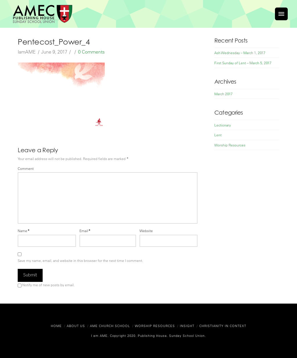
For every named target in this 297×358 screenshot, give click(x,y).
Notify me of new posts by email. (48, 284)
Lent (218, 135)
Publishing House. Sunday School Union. (171, 335)
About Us (76, 326)
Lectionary (222, 125)
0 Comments (91, 52)
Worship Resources (229, 145)
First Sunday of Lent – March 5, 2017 (242, 62)
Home (56, 326)
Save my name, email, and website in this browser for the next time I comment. (80, 260)
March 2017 (223, 93)
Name (24, 230)
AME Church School (110, 326)
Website (146, 230)
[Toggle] (281, 14)
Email (84, 230)
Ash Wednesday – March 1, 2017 (239, 52)
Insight (187, 326)
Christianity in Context (222, 326)
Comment (26, 168)
